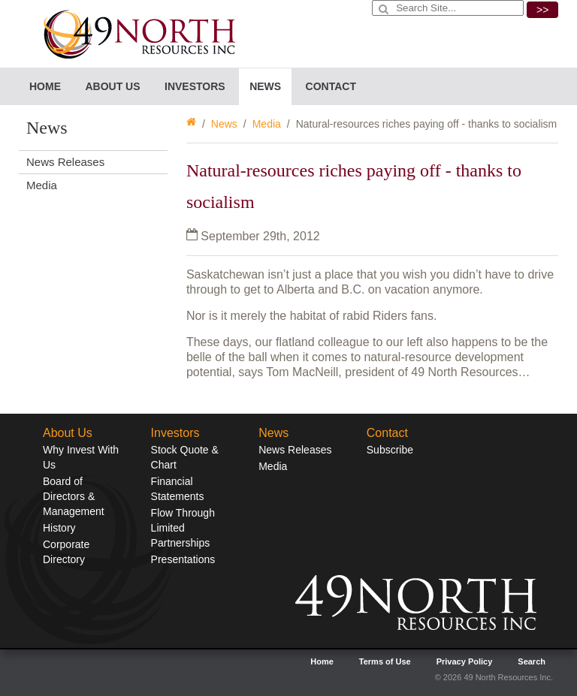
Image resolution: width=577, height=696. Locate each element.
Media (266, 124)
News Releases (65, 161)
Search (531, 661)
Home (45, 86)
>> (542, 10)
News (224, 124)
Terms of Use (385, 661)
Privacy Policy (465, 661)
